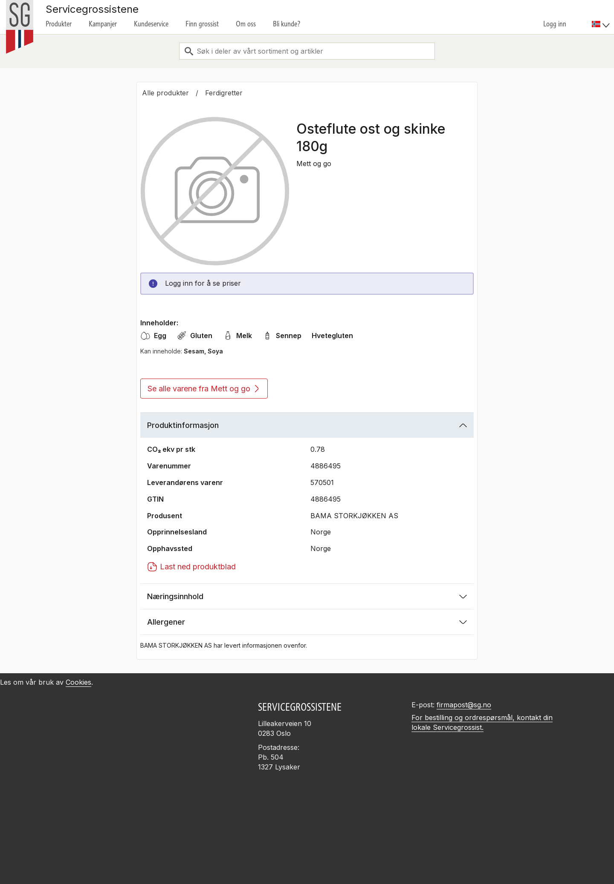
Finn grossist (202, 24)
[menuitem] (602, 17)
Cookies (78, 682)
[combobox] (307, 51)
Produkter (59, 24)
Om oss (246, 24)
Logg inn (554, 24)
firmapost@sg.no (464, 704)
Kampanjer (103, 24)
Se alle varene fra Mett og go (203, 388)
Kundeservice (151, 24)
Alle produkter (165, 93)
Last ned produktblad (191, 567)
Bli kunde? (287, 24)
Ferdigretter (224, 93)
